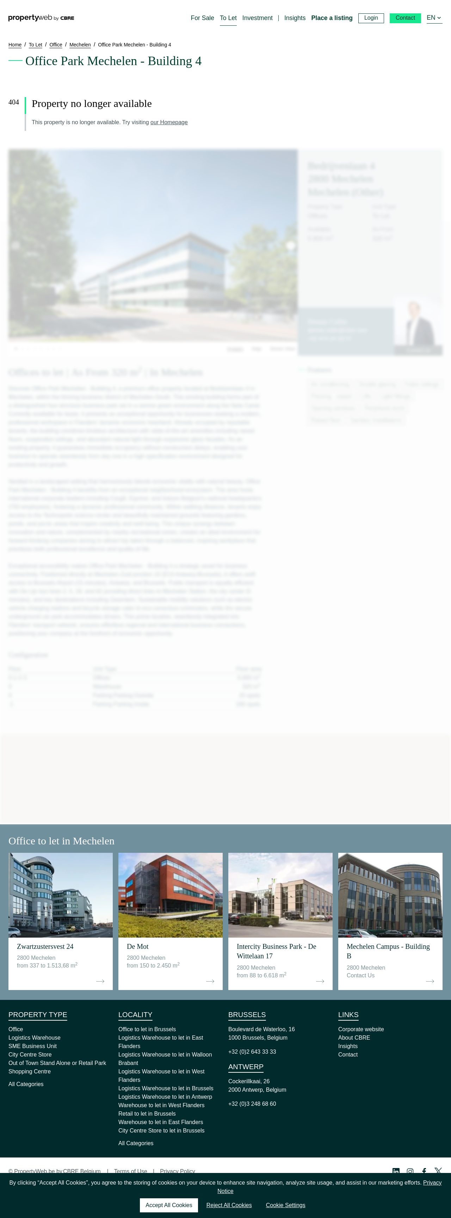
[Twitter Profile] (438, 1171)
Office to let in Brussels (147, 1029)
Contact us (418, 350)
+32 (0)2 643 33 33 (252, 1052)
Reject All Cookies (229, 1205)
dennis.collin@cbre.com (337, 330)
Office (15, 1029)
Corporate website (361, 1029)
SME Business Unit (32, 1046)
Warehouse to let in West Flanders (161, 1105)
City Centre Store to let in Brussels (161, 1131)
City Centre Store (30, 1055)
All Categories (26, 1084)
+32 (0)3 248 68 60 (252, 1104)
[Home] (41, 17)
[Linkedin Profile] (396, 1171)
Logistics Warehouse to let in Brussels (166, 1088)
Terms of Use (130, 1171)
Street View (282, 348)
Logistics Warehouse (34, 1038)
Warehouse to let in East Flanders (160, 1122)
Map (256, 348)
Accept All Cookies (169, 1205)
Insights (348, 1046)
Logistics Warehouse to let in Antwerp (165, 1097)
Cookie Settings (285, 1205)
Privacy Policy (177, 1171)
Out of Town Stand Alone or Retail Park (57, 1063)
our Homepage (169, 122)
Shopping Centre (29, 1071)
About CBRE (354, 1038)
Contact (348, 1055)
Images (235, 348)
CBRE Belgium (82, 1171)
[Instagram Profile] (410, 1171)
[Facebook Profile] (424, 1171)
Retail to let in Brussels (147, 1114)
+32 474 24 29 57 (330, 339)
